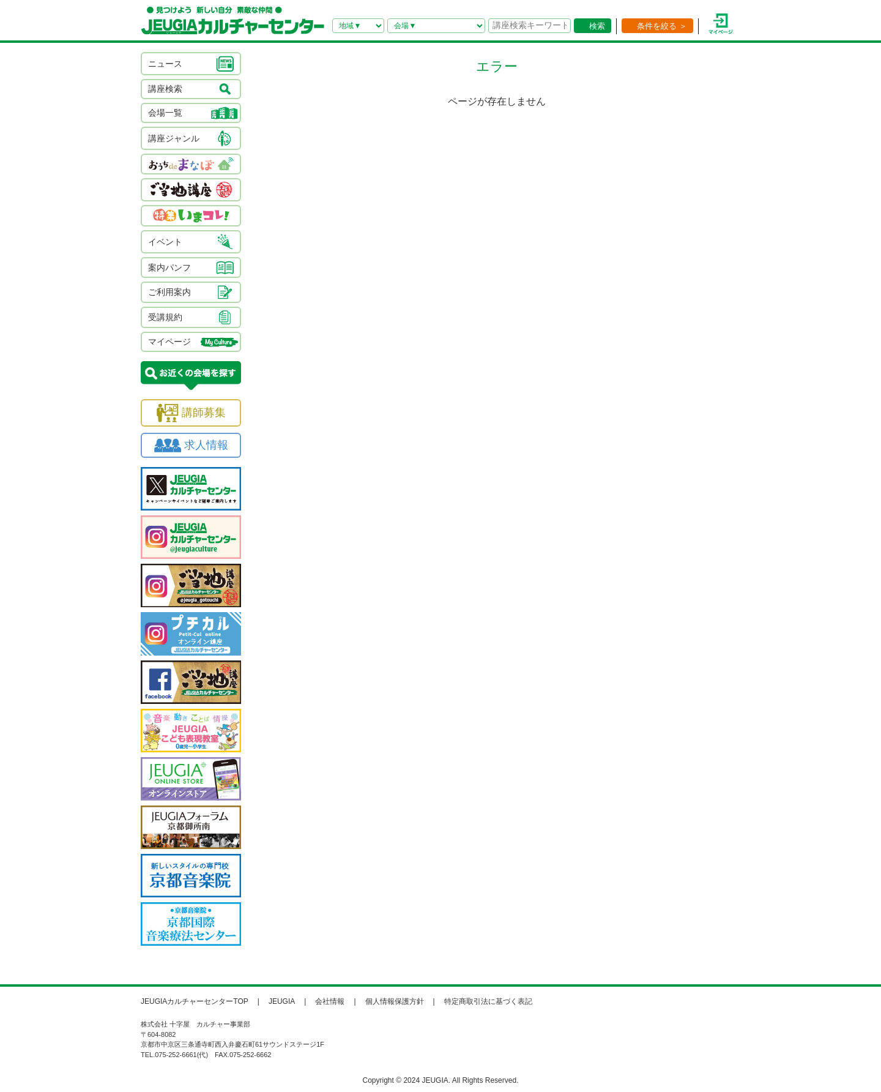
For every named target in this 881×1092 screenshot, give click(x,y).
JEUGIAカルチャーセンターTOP (194, 1001)
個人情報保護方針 (394, 1001)
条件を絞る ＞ (662, 26)
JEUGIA (282, 1001)
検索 (597, 26)
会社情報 (329, 1001)
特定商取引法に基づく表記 (488, 1001)
